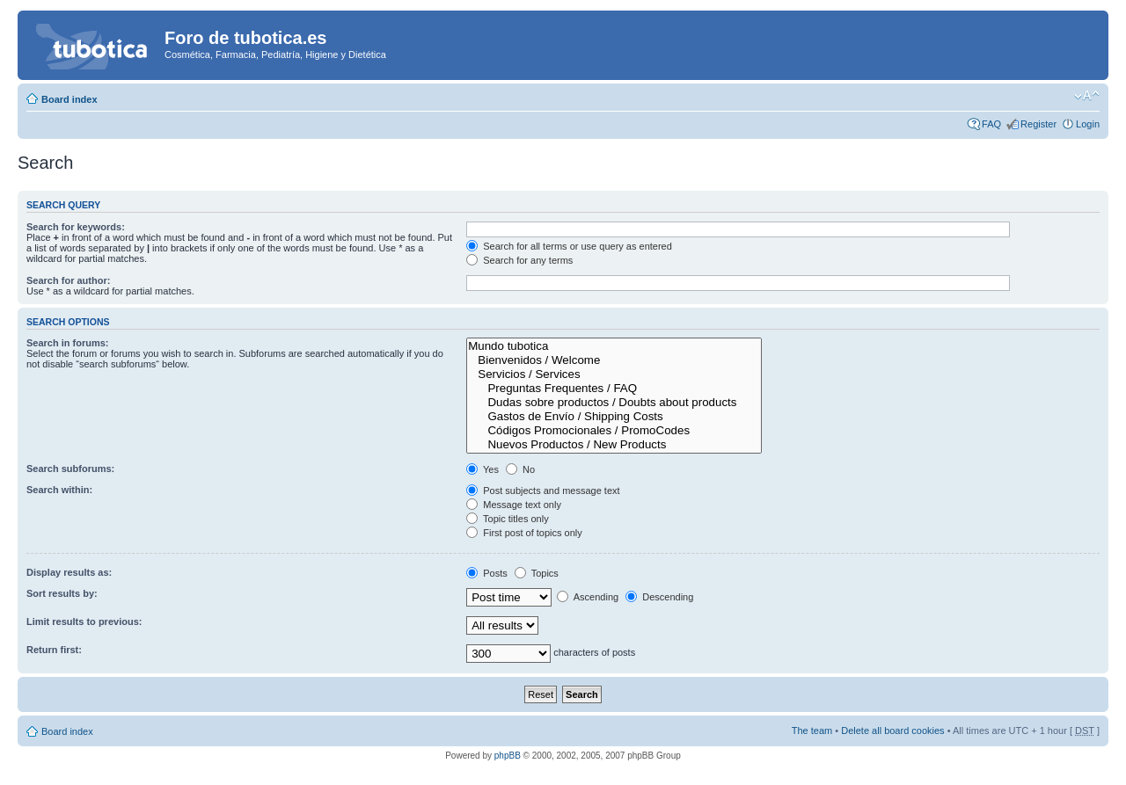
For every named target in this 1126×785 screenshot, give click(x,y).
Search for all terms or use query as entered (569, 246)
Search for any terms (519, 260)
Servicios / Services (614, 374)
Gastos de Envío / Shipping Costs (614, 417)
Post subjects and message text (542, 490)
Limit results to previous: (84, 621)
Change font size (1087, 96)
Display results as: (69, 572)
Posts (487, 573)
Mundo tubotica (614, 346)
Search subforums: (70, 468)
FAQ (991, 124)
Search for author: (68, 280)
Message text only (513, 504)
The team (812, 730)
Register (1038, 124)
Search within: (59, 489)
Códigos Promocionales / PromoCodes (614, 431)
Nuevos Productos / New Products (614, 445)
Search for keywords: (75, 227)
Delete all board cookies (892, 730)
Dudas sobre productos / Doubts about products (614, 403)
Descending (659, 597)
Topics (537, 573)
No (520, 469)
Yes (482, 469)
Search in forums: (67, 343)
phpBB (507, 755)
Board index (69, 99)
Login (1088, 124)
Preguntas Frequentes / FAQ (614, 389)
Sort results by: (62, 593)
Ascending (587, 597)
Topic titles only (507, 518)
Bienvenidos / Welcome (614, 360)
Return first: (54, 649)
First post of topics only (524, 532)
